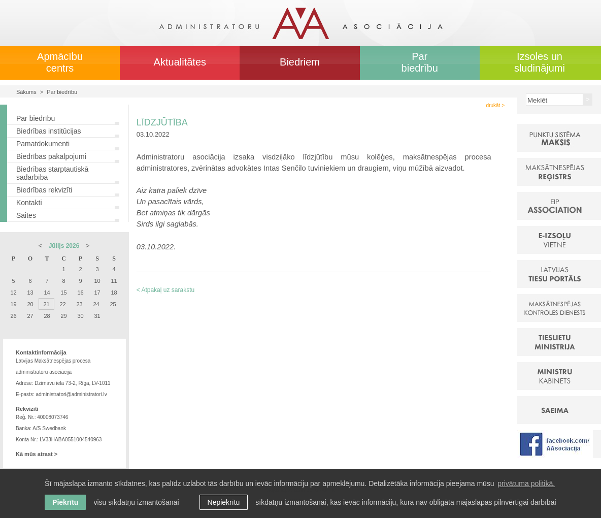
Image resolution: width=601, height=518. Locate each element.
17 (97, 292)
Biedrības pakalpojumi (51, 156)
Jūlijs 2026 (64, 245)
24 (96, 304)
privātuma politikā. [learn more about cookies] (526, 483)
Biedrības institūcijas (48, 131)
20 (30, 304)
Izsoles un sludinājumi (539, 62)
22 (62, 304)
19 (13, 304)
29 (63, 316)
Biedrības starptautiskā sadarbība (52, 173)
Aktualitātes (180, 62)
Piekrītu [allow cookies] (65, 502)
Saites (26, 215)
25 (113, 304)
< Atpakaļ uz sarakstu (165, 290)
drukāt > (495, 105)
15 (63, 292)
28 (47, 316)
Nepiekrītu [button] (224, 502)
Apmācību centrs (60, 62)
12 (13, 292)
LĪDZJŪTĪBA (162, 122)
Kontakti (29, 203)
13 (30, 292)
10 (97, 281)
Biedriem (300, 62)
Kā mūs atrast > (36, 454)
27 (30, 316)
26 (13, 316)
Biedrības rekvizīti (44, 190)
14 (47, 292)
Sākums (26, 92)
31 (97, 316)
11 (114, 281)
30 (80, 316)
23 (79, 304)
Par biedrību (420, 62)
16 (80, 292)
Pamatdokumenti (43, 144)
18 (114, 292)
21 (46, 304)
